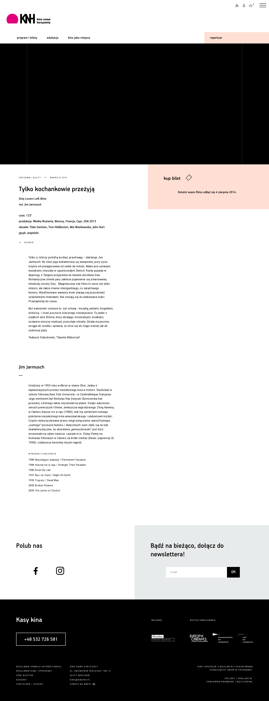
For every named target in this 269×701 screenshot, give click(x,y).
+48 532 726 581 (41, 639)
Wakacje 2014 (58, 178)
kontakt (21, 680)
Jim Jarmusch (32, 204)
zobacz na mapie (80, 684)
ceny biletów (24, 675)
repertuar (216, 38)
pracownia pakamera (220, 682)
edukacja (52, 38)
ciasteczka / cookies (29, 684)
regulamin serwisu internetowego (39, 667)
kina (33, 671)
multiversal (245, 682)
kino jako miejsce (79, 38)
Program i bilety (30, 178)
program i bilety (27, 38)
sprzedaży (45, 671)
